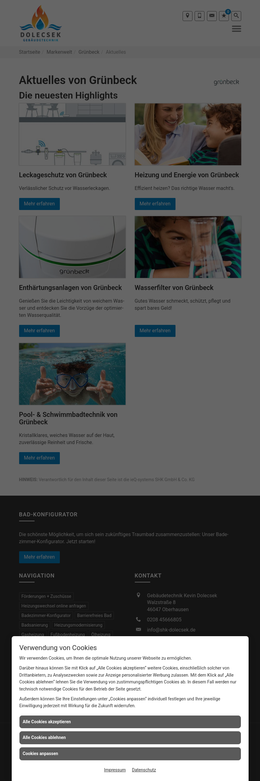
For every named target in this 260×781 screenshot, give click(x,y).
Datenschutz (144, 769)
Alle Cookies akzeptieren (47, 721)
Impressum (115, 769)
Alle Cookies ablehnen (44, 737)
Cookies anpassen (40, 753)
